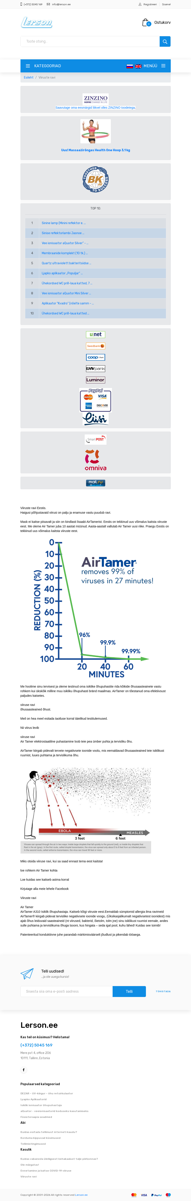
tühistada (163, 991)
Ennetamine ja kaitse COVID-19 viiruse (45, 1170)
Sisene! (166, 4)
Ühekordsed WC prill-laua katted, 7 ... (67, 283)
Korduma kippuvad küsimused (40, 1137)
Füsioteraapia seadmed (36, 1117)
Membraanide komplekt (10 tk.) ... (65, 253)
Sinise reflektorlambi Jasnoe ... (63, 233)
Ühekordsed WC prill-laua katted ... (65, 313)
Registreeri (150, 4)
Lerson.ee (39, 1025)
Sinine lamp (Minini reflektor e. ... (64, 223)
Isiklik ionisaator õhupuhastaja (41, 1105)
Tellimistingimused (33, 1143)
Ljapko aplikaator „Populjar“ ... (62, 273)
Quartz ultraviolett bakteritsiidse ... (66, 263)
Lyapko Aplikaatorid (33, 1099)
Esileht (29, 77)
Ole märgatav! (29, 1164)
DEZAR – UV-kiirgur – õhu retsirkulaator (46, 1093)
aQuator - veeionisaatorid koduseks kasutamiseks (54, 1111)
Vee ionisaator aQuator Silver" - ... (65, 243)
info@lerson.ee (61, 4)
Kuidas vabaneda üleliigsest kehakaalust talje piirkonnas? (59, 1158)
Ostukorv (162, 22)
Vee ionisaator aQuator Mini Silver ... (66, 293)
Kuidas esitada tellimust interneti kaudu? (48, 1132)
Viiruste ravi (28, 1176)
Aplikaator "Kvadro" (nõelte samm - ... (68, 303)
